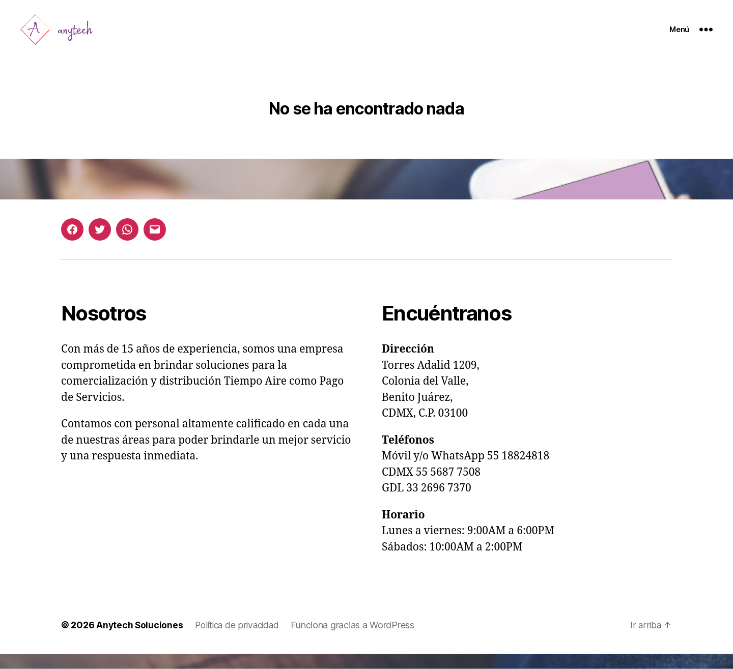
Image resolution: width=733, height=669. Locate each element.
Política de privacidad (240, 640)
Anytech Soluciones (140, 640)
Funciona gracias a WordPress (357, 640)
